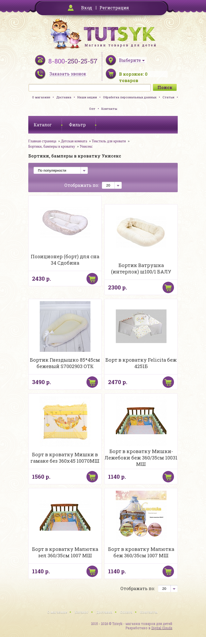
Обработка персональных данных (129, 97)
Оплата (126, 612)
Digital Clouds (161, 628)
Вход (86, 7)
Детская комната (74, 141)
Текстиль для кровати (109, 141)
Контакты (109, 109)
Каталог (82, 612)
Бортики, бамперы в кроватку (51, 146)
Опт (92, 109)
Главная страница (42, 141)
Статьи (168, 97)
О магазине (41, 97)
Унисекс (86, 146)
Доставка (63, 97)
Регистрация (114, 7)
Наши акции (87, 97)
